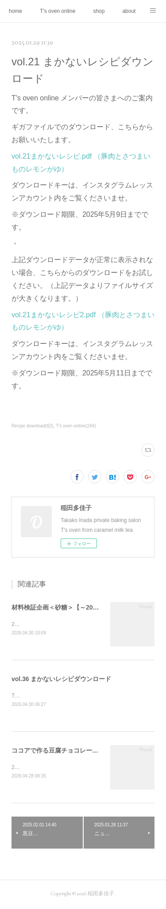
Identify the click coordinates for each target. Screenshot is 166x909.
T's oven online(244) (76, 425)
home (15, 11)
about (128, 11)
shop (98, 11)
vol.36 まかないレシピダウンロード (62, 679)
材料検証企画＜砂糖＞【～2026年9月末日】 (73, 607)
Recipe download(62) (33, 425)
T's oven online (57, 11)
